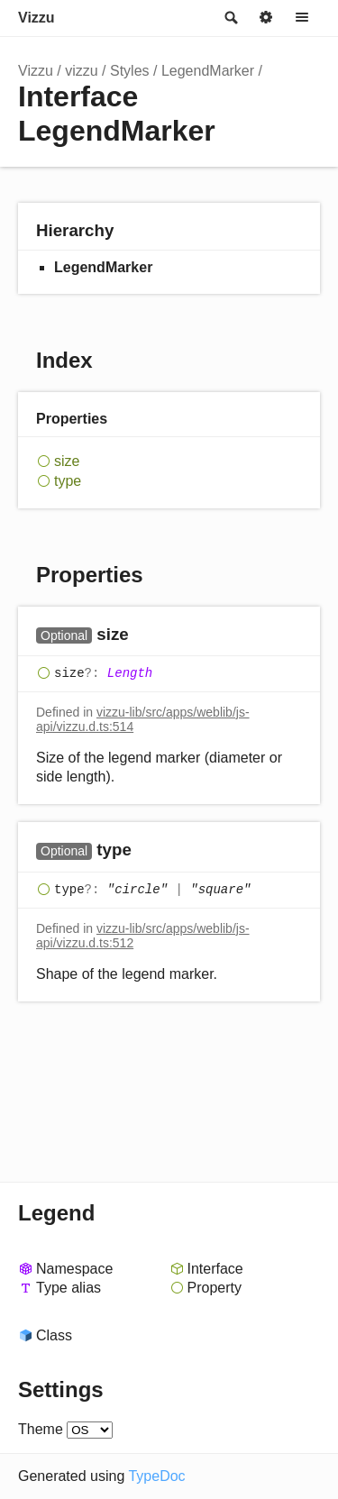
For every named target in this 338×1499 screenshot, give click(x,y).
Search (230, 18)
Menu (302, 18)
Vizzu (36, 17)
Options (266, 18)
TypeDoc (156, 1476)
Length (129, 673)
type (67, 481)
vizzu (81, 70)
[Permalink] (146, 635)
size (66, 461)
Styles (130, 70)
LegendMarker (207, 70)
